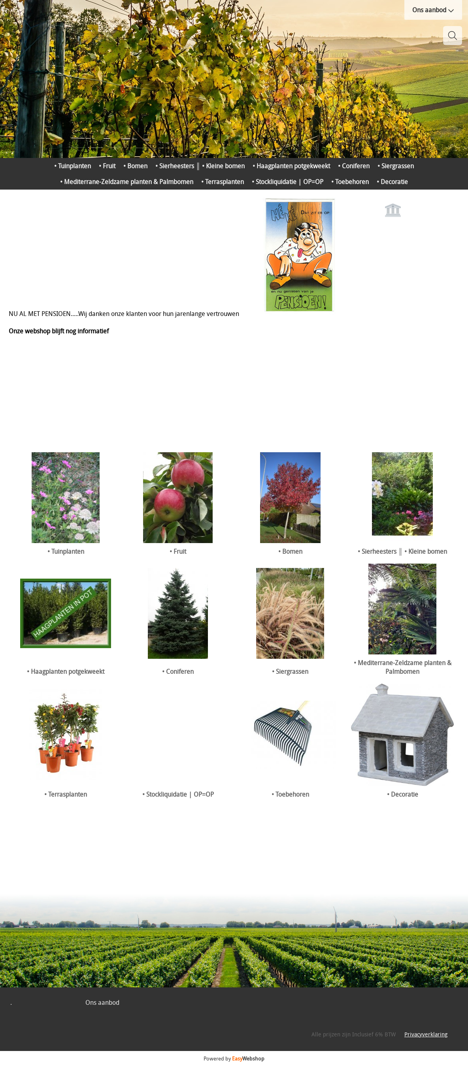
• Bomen (135, 166)
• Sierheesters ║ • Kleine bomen (199, 166)
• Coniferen (354, 166)
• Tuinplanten (72, 166)
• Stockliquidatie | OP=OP (287, 181)
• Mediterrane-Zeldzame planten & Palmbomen (126, 181)
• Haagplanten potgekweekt (291, 166)
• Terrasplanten (222, 181)
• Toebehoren (350, 181)
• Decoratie (392, 181)
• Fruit (107, 166)
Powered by (234, 1058)
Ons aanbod (433, 10)
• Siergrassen (395, 166)
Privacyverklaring (425, 1034)
